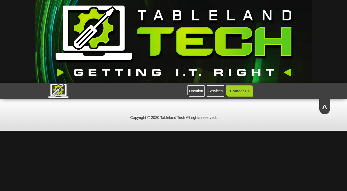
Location (196, 91)
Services (215, 91)
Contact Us (240, 91)
